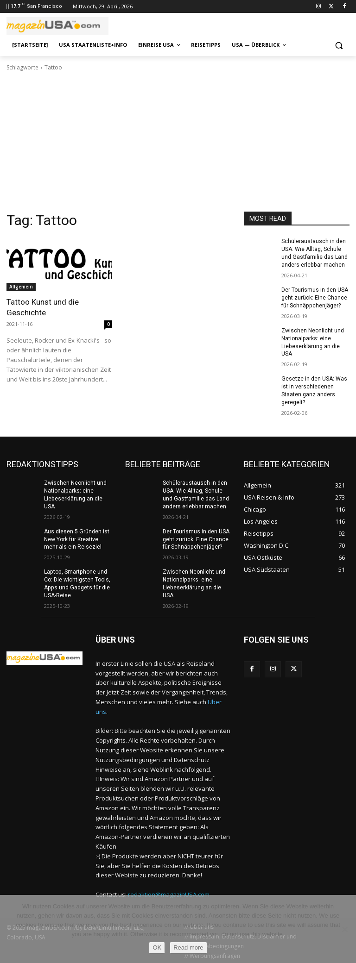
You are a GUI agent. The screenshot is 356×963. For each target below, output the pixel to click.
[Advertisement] (178, 141)
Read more (188, 947)
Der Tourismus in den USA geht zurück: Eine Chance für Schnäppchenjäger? (314, 298)
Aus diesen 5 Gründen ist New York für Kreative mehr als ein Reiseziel (76, 538)
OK (157, 947)
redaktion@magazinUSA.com (169, 893)
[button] (339, 45)
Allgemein (21, 286)
